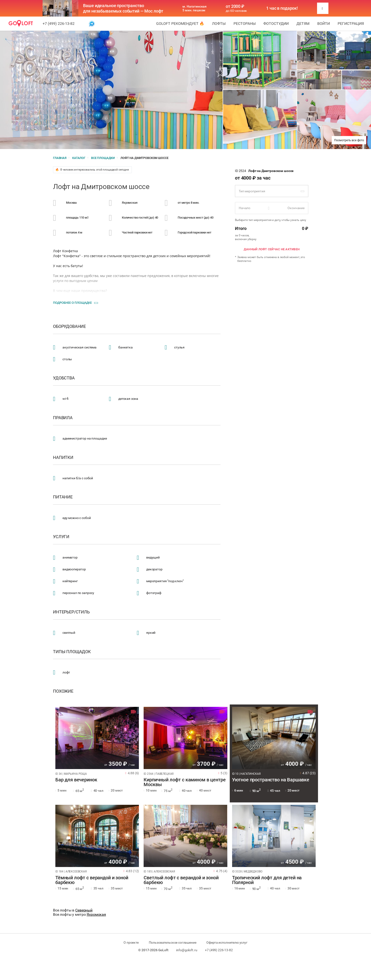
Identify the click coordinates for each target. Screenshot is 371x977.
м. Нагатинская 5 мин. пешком (194, 8)
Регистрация (351, 23)
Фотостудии (276, 23)
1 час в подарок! (282, 8)
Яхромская (96, 914)
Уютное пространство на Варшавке (270, 780)
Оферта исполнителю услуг (226, 942)
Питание (63, 497)
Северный (84, 910)
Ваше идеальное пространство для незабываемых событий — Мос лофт (123, 8)
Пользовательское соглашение (172, 942)
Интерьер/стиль (71, 612)
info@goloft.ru (186, 950)
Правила (63, 417)
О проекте (131, 942)
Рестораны (245, 23)
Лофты (219, 23)
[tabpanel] (97, 738)
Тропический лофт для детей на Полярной (267, 880)
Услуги (61, 536)
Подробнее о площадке (72, 302)
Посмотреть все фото (349, 140)
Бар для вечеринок (76, 780)
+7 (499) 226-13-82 (59, 23)
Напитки (63, 457)
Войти (323, 23)
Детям (302, 23)
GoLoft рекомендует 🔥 (180, 23)
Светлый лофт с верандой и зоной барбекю (181, 880)
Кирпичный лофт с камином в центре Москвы (184, 782)
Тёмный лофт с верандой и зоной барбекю (91, 880)
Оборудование (69, 326)
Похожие (63, 691)
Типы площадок (72, 651)
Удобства (64, 378)
